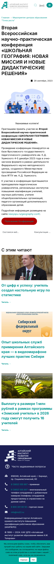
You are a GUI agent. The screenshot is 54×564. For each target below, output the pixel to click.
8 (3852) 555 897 (19, 489)
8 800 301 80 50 (19, 507)
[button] (50, 5)
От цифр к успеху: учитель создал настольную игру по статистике (25, 290)
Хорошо (23, 560)
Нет (33, 560)
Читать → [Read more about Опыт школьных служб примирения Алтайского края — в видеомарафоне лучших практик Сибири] (6, 363)
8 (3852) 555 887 (19, 484)
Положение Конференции (19, 221)
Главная (5, 17)
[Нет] (50, 552)
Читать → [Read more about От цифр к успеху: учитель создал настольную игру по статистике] (6, 302)
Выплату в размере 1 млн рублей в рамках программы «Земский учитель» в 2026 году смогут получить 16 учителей (26, 413)
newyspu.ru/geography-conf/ (24, 214)
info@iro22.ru (17, 512)
